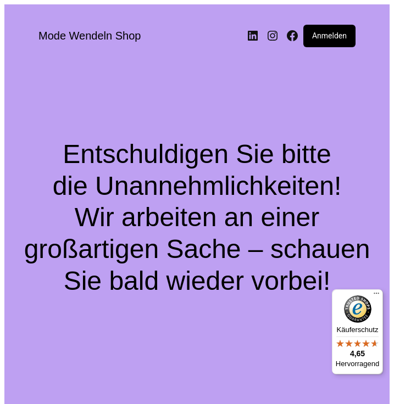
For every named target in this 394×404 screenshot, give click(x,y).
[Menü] (376, 295)
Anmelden (329, 35)
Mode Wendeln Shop (89, 36)
